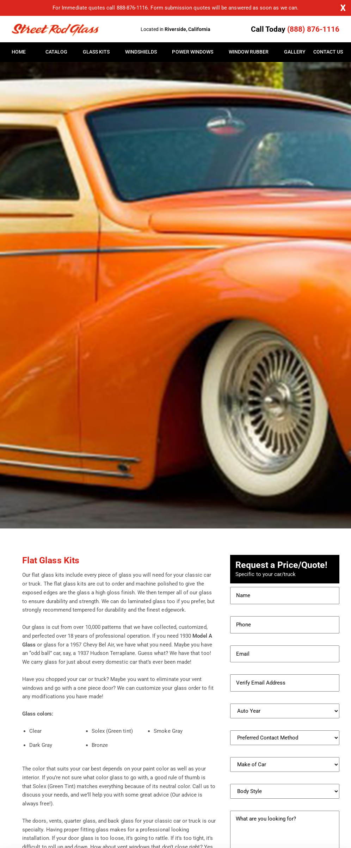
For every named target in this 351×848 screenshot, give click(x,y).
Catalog (56, 52)
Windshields (141, 52)
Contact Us (326, 52)
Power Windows (192, 52)
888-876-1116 (132, 8)
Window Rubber (249, 52)
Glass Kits (96, 52)
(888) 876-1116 (313, 29)
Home (19, 52)
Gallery (295, 52)
